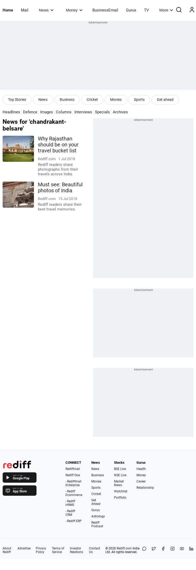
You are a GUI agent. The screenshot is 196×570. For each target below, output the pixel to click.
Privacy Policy (41, 550)
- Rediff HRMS (70, 503)
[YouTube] (182, 550)
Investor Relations (76, 550)
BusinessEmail (105, 10)
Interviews (83, 112)
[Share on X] (154, 550)
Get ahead (165, 99)
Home (8, 10)
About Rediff (7, 550)
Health (141, 469)
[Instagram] (172, 550)
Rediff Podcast (97, 524)
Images (46, 112)
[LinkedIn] (191, 550)
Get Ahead (95, 502)
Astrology (98, 516)
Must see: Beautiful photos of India (60, 188)
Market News (119, 483)
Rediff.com (124, 548)
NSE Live (120, 475)
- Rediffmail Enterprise (73, 483)
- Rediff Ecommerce (74, 493)
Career (141, 481)
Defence (30, 112)
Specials (102, 112)
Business (67, 99)
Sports (139, 99)
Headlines (11, 112)
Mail (24, 10)
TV (146, 10)
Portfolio (120, 497)
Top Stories (17, 99)
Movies (116, 99)
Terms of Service (58, 550)
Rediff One (73, 475)
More (166, 10)
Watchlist (120, 491)
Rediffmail (73, 469)
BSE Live (120, 469)
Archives (120, 112)
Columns (64, 112)
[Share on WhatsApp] (144, 550)
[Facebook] (163, 550)
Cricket (92, 99)
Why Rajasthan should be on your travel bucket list (58, 145)
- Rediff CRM (70, 513)
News (46, 10)
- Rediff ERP (74, 521)
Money (74, 10)
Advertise (24, 548)
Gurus (131, 10)
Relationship (145, 488)
